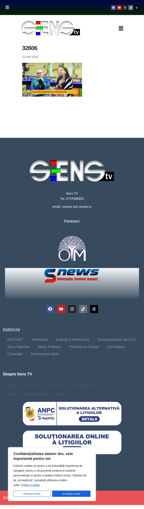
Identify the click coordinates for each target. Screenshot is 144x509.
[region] (52, 474)
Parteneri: (72, 221)
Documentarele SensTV (116, 340)
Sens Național (18, 347)
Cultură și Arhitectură (72, 340)
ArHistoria (39, 340)
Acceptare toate (71, 493)
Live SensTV (58, 385)
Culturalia (14, 354)
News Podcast (49, 347)
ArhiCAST (15, 340)
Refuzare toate (31, 493)
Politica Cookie (30, 485)
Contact (12, 385)
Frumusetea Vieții (45, 354)
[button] (7, 7)
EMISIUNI (11, 330)
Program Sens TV (88, 385)
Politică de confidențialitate (27, 394)
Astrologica (116, 347)
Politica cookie (66, 394)
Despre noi (33, 385)
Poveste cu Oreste (84, 347)
